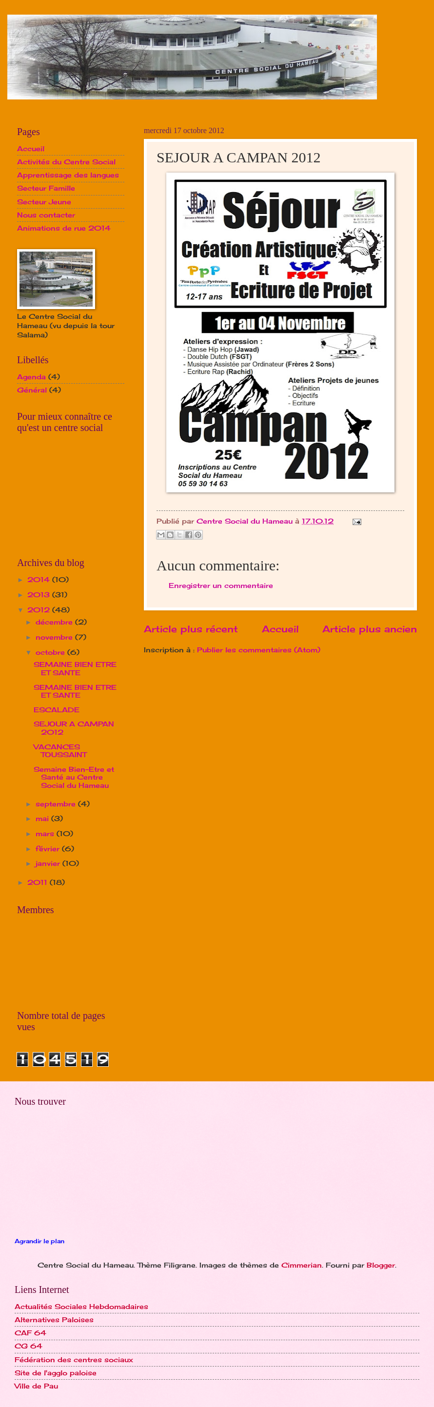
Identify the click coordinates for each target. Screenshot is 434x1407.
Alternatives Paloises (54, 1319)
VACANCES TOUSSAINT (60, 751)
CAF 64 (30, 1333)
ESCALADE (56, 709)
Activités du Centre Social (66, 161)
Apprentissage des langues (68, 175)
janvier (49, 863)
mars (46, 833)
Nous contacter (46, 215)
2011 (38, 882)
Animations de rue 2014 (64, 228)
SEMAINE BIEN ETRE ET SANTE (75, 668)
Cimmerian (301, 1265)
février (49, 848)
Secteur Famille (46, 188)
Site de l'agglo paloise (56, 1372)
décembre (55, 622)
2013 (39, 594)
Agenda (31, 376)
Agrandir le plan (39, 1241)
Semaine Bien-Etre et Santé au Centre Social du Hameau (74, 777)
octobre (51, 652)
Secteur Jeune (44, 201)
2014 (39, 579)
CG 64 (28, 1346)
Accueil (280, 629)
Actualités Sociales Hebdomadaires (81, 1306)
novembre (55, 637)
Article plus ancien (369, 629)
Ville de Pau (36, 1386)
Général (32, 390)
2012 (39, 610)
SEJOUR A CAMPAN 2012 (74, 728)
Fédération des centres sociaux (74, 1359)
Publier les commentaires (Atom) (258, 649)
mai (43, 818)
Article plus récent (191, 629)
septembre (57, 804)
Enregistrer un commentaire (221, 585)
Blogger (381, 1265)
